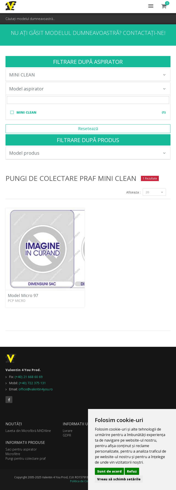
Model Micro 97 (23, 295)
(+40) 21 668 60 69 (29, 377)
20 (154, 192)
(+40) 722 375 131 (32, 383)
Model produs (87, 153)
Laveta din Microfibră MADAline (28, 430)
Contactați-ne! (144, 32)
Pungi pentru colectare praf (26, 458)
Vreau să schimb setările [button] (118, 479)
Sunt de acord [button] (109, 471)
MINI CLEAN (87, 75)
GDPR (67, 435)
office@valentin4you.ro (36, 389)
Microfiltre (13, 454)
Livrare (67, 430)
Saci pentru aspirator (21, 449)
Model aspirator (87, 89)
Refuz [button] (132, 471)
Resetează (88, 128)
